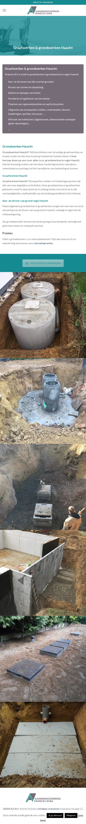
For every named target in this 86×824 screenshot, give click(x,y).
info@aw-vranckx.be (48, 808)
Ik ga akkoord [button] (55, 815)
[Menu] (4, 10)
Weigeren (71, 815)
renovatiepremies (43, 243)
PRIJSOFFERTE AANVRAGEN (43, 263)
